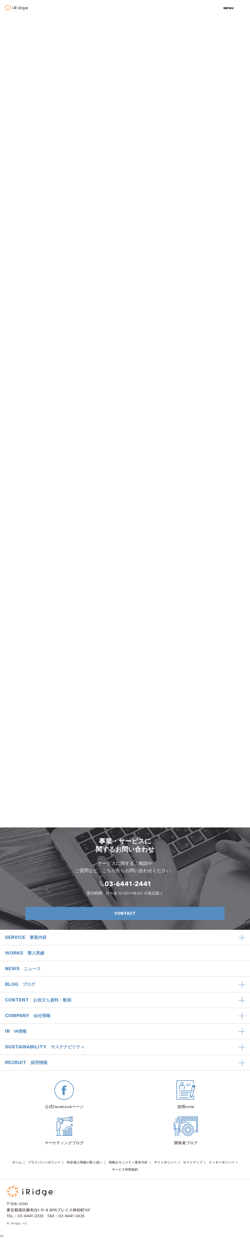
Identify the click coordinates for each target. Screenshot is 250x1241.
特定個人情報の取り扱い (85, 1162)
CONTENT (38, 1000)
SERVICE (26, 937)
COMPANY (27, 1016)
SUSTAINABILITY (45, 1047)
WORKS (24, 953)
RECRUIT (26, 1062)
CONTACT (166, 913)
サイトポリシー (165, 1162)
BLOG (20, 984)
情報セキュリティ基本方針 (128, 1162)
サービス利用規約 (125, 1169)
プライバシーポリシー (44, 1162)
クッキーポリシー (222, 1162)
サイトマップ (192, 1162)
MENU (228, 8)
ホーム (17, 1162)
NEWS (23, 969)
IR (16, 1031)
